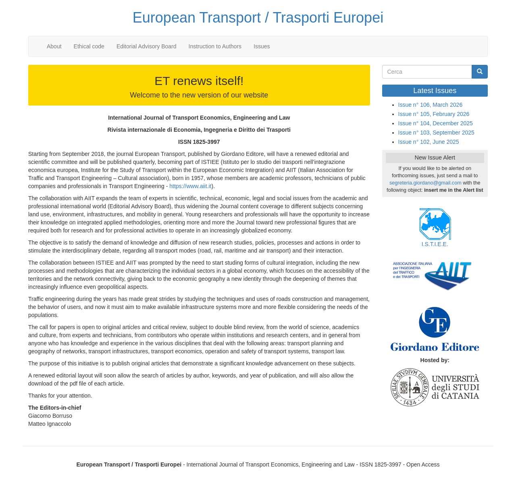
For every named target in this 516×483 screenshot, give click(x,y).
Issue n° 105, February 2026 (434, 114)
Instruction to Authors (215, 46)
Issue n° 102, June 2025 (428, 142)
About (54, 46)
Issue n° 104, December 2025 (435, 123)
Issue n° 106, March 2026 (430, 105)
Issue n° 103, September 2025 (436, 132)
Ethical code (89, 46)
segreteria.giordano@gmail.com (425, 183)
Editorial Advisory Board (147, 46)
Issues (262, 46)
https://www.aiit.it (190, 186)
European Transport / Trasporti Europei (258, 17)
